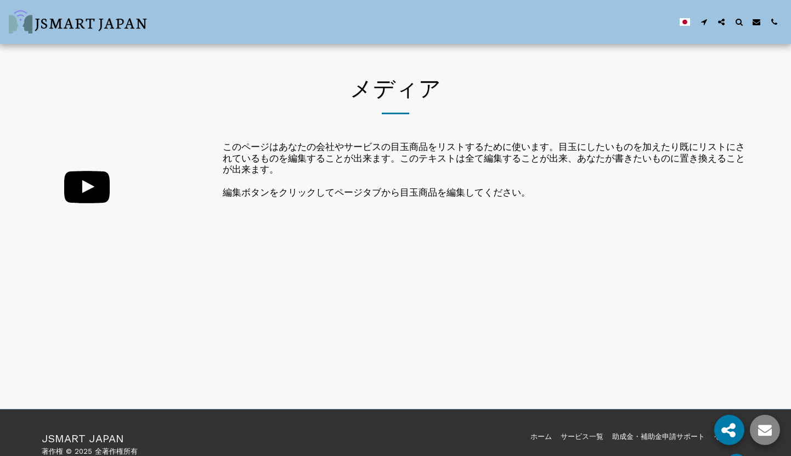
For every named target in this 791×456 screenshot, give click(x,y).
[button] (704, 22)
